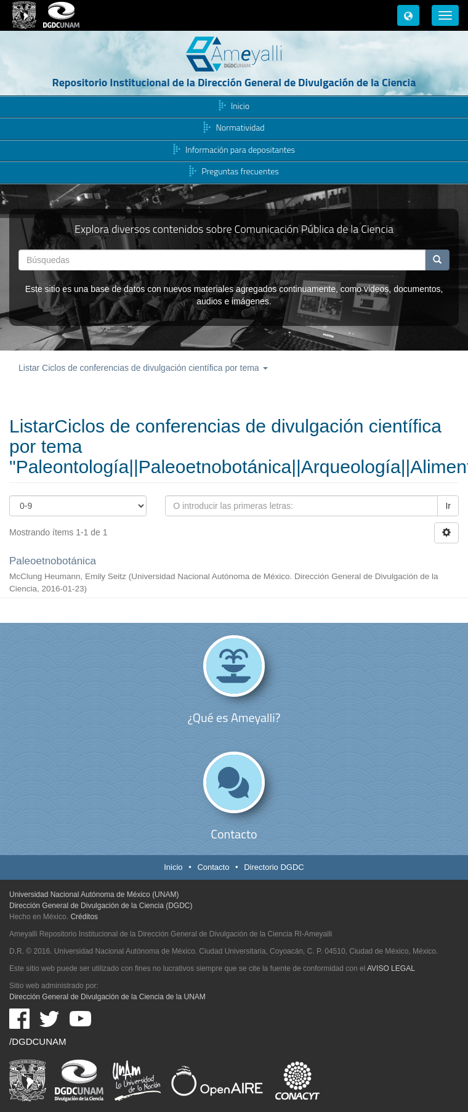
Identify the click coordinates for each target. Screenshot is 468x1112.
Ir (448, 506)
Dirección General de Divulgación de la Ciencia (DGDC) (100, 905)
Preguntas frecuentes (240, 171)
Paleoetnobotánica (52, 561)
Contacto (234, 833)
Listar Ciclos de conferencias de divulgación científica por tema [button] (143, 368)
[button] (408, 15)
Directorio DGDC (274, 867)
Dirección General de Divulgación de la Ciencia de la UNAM (107, 996)
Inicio (240, 105)
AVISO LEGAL (391, 968)
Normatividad (240, 127)
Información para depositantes (240, 149)
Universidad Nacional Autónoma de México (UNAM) (94, 894)
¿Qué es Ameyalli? (234, 717)
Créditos (84, 916)
